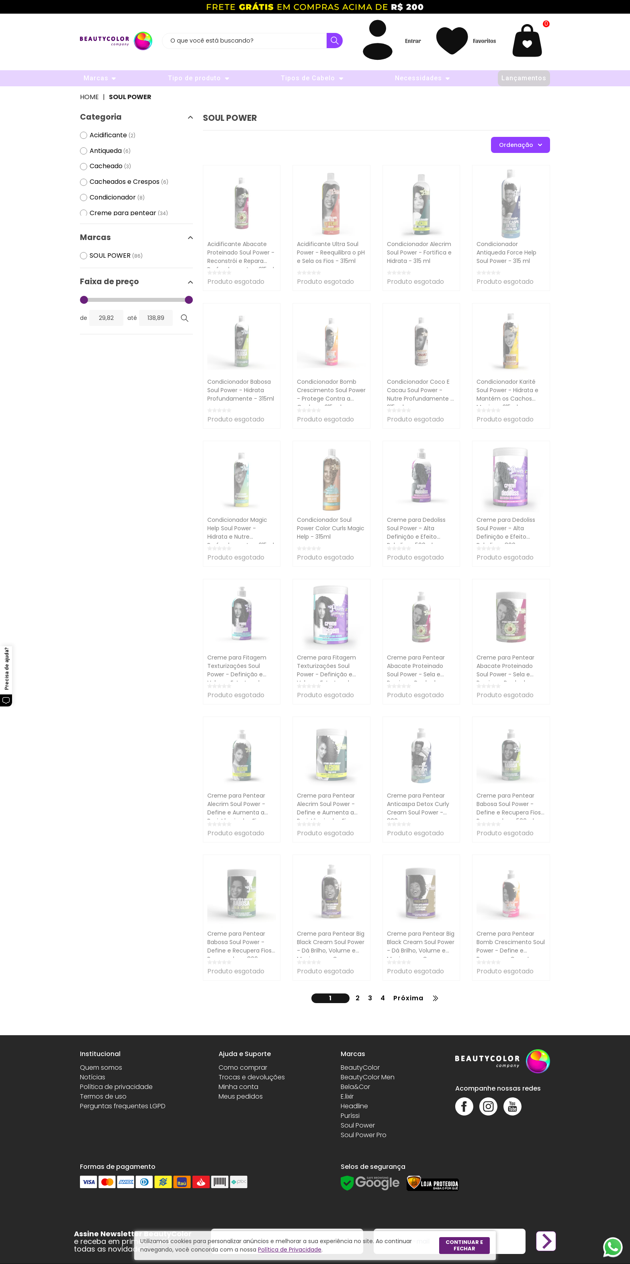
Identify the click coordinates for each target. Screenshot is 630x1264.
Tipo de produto (194, 78)
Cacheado (110, 166)
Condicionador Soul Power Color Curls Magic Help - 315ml (330, 528)
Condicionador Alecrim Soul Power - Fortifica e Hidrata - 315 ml (419, 252)
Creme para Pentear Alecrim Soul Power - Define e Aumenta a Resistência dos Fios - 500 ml (237, 812)
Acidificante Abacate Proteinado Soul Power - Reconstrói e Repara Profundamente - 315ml (240, 256)
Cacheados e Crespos (129, 182)
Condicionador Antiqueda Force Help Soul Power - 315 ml (506, 252)
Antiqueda (110, 151)
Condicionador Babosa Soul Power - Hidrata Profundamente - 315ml (240, 390)
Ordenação (520, 145)
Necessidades (418, 78)
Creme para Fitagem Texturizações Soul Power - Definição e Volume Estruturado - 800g (327, 674)
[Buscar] (335, 40)
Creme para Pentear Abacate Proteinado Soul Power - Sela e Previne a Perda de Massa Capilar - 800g (506, 674)
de (83, 318)
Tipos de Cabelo (308, 78)
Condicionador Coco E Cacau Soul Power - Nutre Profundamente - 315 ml (420, 394)
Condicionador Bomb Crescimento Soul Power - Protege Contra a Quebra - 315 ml (331, 394)
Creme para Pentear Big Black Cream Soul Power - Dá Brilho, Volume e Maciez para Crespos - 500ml (330, 950)
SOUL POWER (130, 97)
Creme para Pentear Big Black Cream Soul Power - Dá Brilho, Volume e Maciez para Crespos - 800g (420, 950)
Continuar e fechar (464, 1245)
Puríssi (350, 1115)
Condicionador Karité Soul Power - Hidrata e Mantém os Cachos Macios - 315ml (507, 394)
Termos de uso (103, 1096)
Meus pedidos (241, 1096)
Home (89, 97)
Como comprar (243, 1067)
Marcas (96, 78)
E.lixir (347, 1096)
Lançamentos (523, 78)
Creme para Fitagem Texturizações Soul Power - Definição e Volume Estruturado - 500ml (237, 674)
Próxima (408, 998)
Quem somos (101, 1067)
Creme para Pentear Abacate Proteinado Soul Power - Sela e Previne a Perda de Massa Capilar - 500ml (418, 674)
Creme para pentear (129, 213)
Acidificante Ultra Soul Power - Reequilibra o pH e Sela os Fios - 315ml (331, 252)
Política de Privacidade (289, 1250)
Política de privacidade (116, 1086)
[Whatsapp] (613, 1247)
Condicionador (117, 197)
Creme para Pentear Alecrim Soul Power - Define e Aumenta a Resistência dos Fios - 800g (327, 812)
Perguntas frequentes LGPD (123, 1106)
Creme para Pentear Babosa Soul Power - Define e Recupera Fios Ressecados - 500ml (509, 808)
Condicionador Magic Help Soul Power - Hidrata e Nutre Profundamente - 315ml (240, 532)
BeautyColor (360, 1067)
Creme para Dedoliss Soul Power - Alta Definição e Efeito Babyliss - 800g (506, 532)
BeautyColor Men (368, 1077)
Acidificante (112, 135)
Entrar (413, 40)
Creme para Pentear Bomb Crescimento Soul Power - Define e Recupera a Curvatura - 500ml (511, 950)
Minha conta (238, 1086)
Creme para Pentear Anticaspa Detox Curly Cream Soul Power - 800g (418, 808)
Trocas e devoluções (252, 1077)
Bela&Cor (355, 1086)
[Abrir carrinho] (529, 41)
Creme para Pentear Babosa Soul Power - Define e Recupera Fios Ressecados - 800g (239, 946)
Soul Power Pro (364, 1135)
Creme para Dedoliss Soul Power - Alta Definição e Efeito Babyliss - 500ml (416, 532)
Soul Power (358, 1125)
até (132, 318)
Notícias (92, 1077)
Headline (354, 1106)
